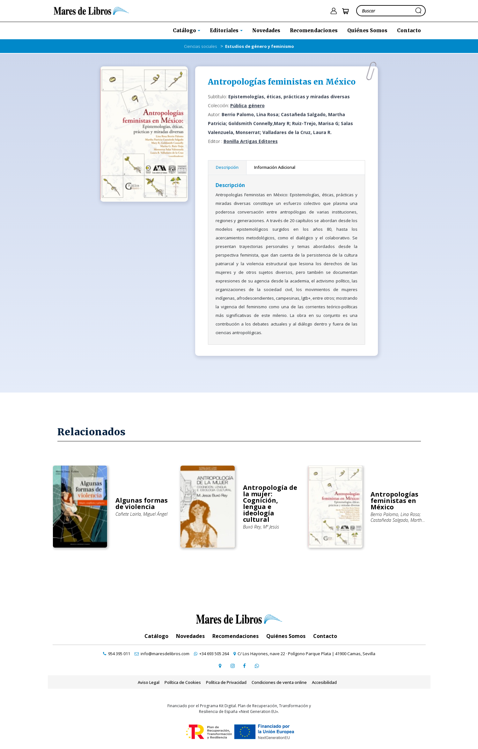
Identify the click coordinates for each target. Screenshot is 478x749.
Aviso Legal (148, 682)
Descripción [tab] (227, 167)
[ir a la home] (91, 10)
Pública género (247, 105)
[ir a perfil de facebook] (244, 665)
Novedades (266, 30)
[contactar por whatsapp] (256, 665)
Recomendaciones (314, 30)
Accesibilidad (324, 682)
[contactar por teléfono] (116, 653)
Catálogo (156, 636)
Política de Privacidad (226, 682)
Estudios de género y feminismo (259, 46)
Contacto (409, 30)
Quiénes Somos (367, 30)
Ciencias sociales (200, 46)
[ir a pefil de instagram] (232, 665)
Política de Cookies (183, 682)
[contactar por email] (162, 653)
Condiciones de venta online (279, 682)
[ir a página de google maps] (220, 665)
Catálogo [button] (185, 30)
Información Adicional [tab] (274, 167)
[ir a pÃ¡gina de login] (333, 11)
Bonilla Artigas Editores (251, 141)
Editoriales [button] (225, 30)
